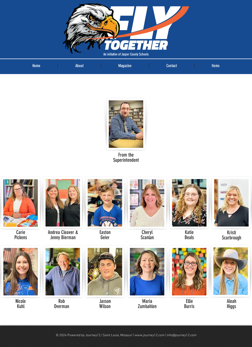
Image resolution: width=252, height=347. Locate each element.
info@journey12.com (181, 335)
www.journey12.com (150, 335)
